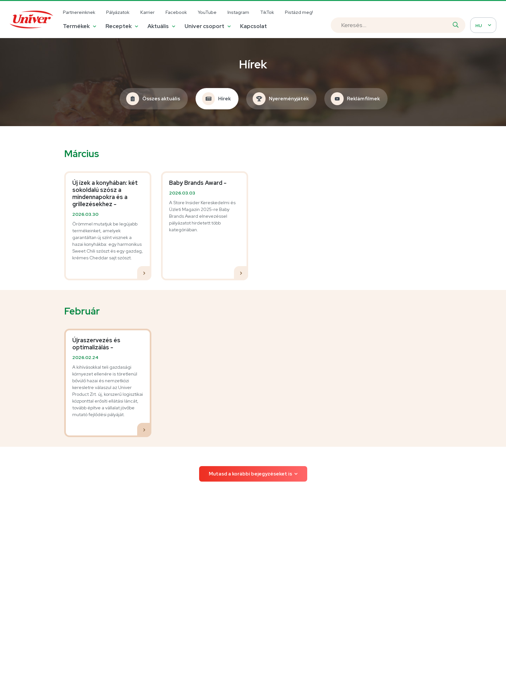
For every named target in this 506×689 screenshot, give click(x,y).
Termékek (76, 26)
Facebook (176, 12)
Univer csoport (204, 26)
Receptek (119, 26)
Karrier (147, 12)
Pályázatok (117, 12)
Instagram (238, 12)
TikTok (267, 12)
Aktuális (158, 26)
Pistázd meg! (299, 12)
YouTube (207, 12)
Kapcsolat (253, 26)
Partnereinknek (79, 12)
